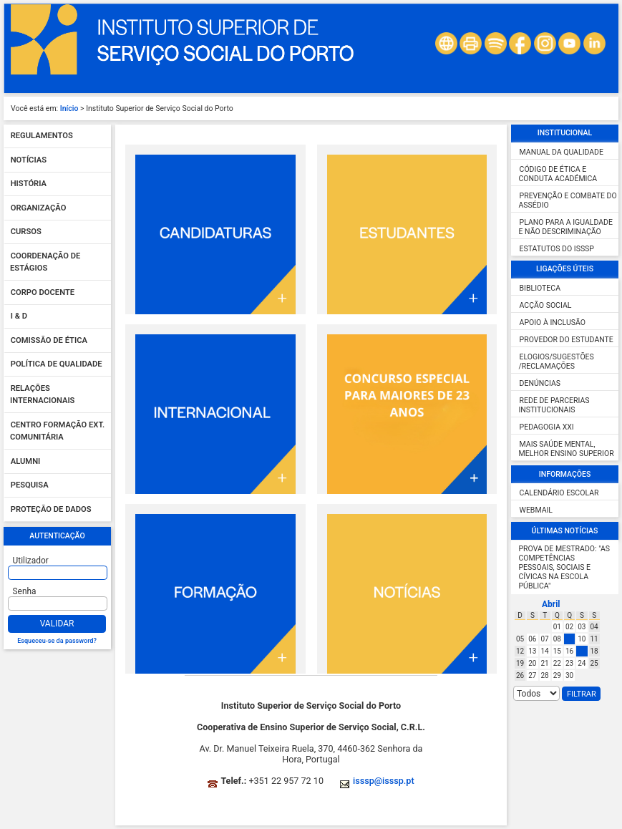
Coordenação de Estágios (45, 262)
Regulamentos (42, 136)
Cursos (26, 232)
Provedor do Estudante (566, 339)
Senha (25, 591)
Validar (57, 624)
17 (581, 651)
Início (69, 108)
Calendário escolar (559, 493)
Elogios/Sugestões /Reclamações (556, 361)
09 (569, 639)
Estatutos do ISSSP (557, 248)
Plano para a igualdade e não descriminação (566, 227)
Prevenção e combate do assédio (568, 200)
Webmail (536, 510)
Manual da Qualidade (561, 152)
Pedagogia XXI (547, 427)
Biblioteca (540, 288)
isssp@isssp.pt (383, 780)
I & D (19, 316)
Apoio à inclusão (552, 322)
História (29, 184)
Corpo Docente (42, 292)
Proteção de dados (51, 509)
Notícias (29, 160)
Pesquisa (30, 485)
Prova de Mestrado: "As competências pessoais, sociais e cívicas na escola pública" (564, 567)
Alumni (26, 461)
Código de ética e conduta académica (558, 174)
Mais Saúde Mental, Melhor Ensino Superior (566, 449)
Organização (39, 208)
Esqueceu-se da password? (57, 640)
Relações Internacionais (42, 395)
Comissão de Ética (49, 340)
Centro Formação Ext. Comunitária (57, 431)
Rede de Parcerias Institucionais (554, 405)
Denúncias (540, 383)
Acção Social (546, 305)
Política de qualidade (56, 364)
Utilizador (31, 561)
